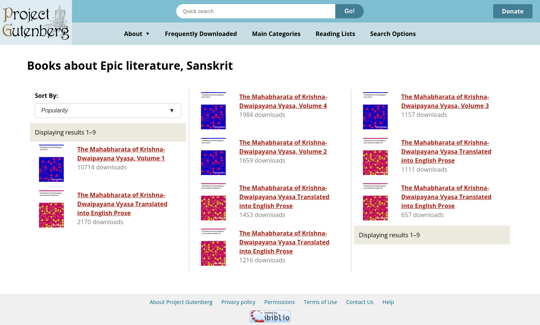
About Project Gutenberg (181, 302)
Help (388, 302)
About (137, 33)
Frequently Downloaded (201, 34)
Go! (349, 11)
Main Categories (276, 34)
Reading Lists (336, 34)
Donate (512, 11)
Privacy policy (238, 302)
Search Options (393, 34)
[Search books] (255, 11)
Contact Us (360, 302)
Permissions (279, 302)
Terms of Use (320, 302)
